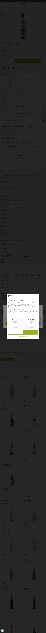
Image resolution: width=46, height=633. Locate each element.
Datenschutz (17, 314)
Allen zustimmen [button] (30, 332)
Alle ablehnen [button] (15, 332)
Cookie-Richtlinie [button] (14, 308)
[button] (2, 630)
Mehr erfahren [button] (23, 336)
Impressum (10, 314)
